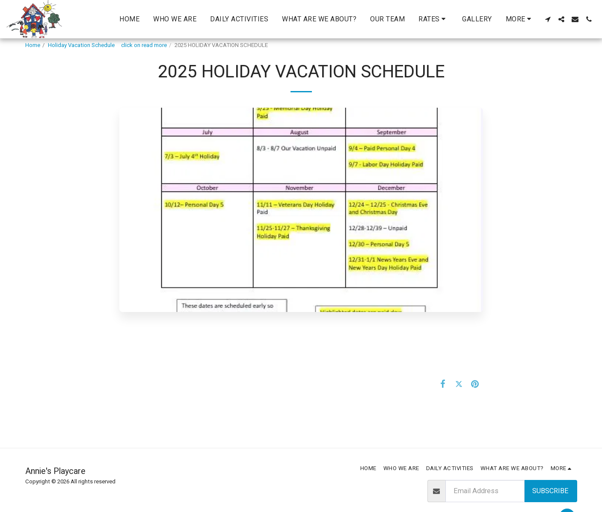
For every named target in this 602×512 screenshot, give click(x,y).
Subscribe (550, 491)
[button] (433, 19)
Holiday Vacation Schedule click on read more (107, 45)
